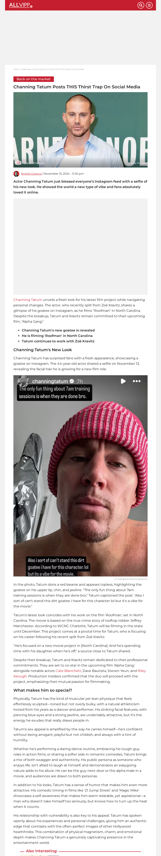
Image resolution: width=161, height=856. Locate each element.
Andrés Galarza (31, 173)
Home (16, 69)
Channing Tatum (27, 300)
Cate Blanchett (68, 671)
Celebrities (26, 69)
